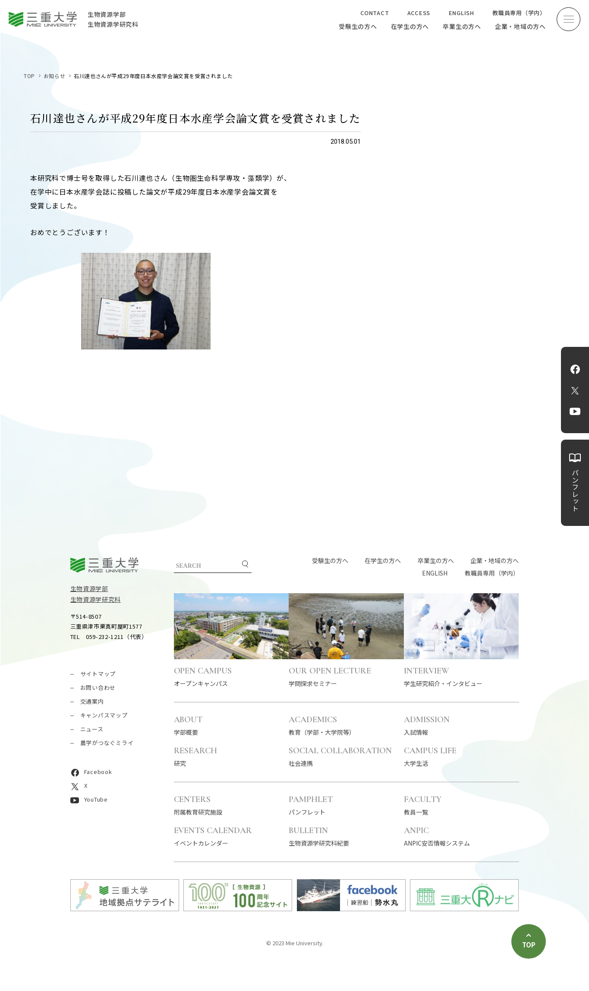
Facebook (575, 369)
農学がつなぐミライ (107, 743)
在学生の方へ (410, 26)
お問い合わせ (98, 687)
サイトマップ (98, 674)
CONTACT (374, 13)
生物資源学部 (89, 588)
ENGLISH (461, 13)
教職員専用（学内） (519, 13)
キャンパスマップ (104, 715)
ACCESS (419, 13)
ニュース (92, 729)
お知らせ (54, 75)
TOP (29, 75)
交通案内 (92, 701)
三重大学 (104, 565)
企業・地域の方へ (520, 26)
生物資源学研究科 (95, 599)
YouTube (575, 411)
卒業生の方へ (462, 26)
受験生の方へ (358, 26)
